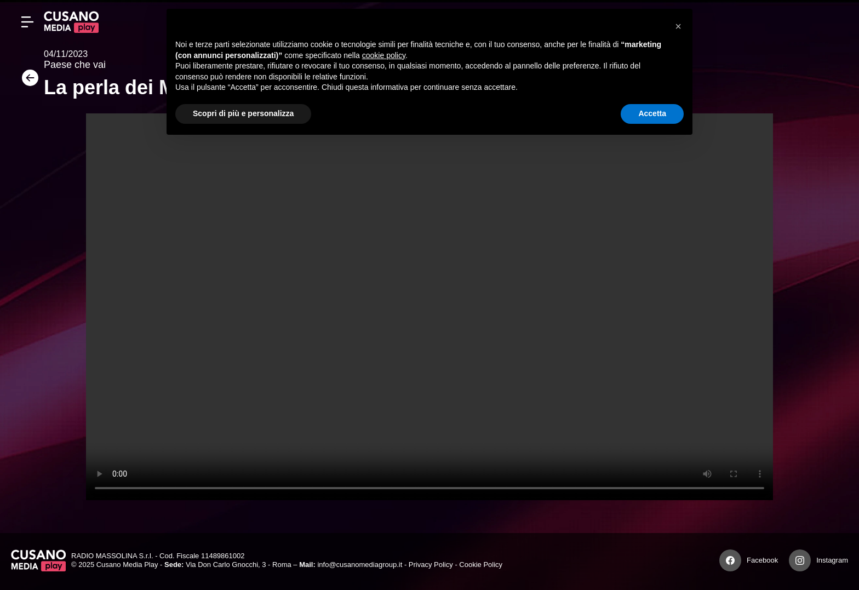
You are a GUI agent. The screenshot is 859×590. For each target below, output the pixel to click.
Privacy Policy (431, 564)
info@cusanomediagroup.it (359, 564)
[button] (678, 26)
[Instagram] (800, 560)
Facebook (762, 560)
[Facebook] (730, 560)
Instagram (832, 560)
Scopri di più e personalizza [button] (243, 113)
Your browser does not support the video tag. (429, 306)
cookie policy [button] (383, 55)
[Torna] (27, 81)
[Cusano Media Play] (71, 21)
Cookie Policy (480, 564)
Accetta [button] (652, 113)
